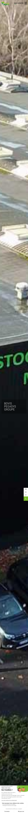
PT (25, 495)
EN (25, 492)
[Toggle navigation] (26, 3)
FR (25, 489)
